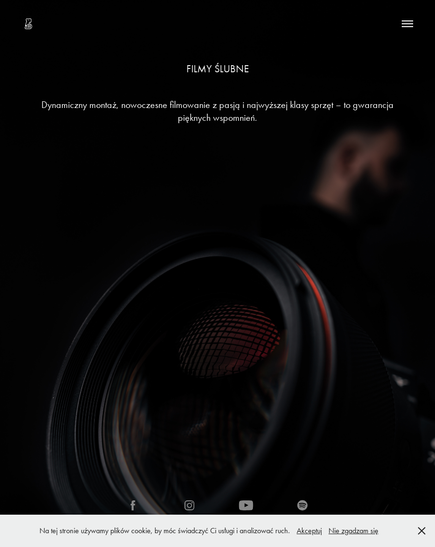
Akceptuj (309, 530)
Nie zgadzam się (353, 530)
